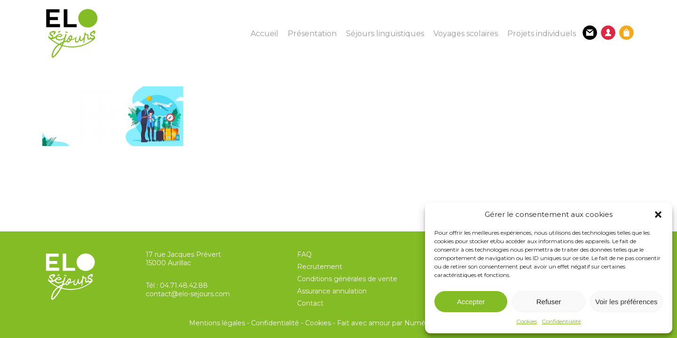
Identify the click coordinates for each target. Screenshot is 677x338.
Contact (310, 303)
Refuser (548, 302)
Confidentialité (561, 321)
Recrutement (319, 266)
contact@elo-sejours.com (188, 294)
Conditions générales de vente (347, 279)
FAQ (304, 254)
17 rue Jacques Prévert (183, 254)
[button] (658, 214)
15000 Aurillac (168, 263)
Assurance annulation (332, 291)
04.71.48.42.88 (184, 285)
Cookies (526, 321)
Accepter (471, 302)
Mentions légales (217, 323)
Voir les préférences (626, 302)
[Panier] (626, 32)
